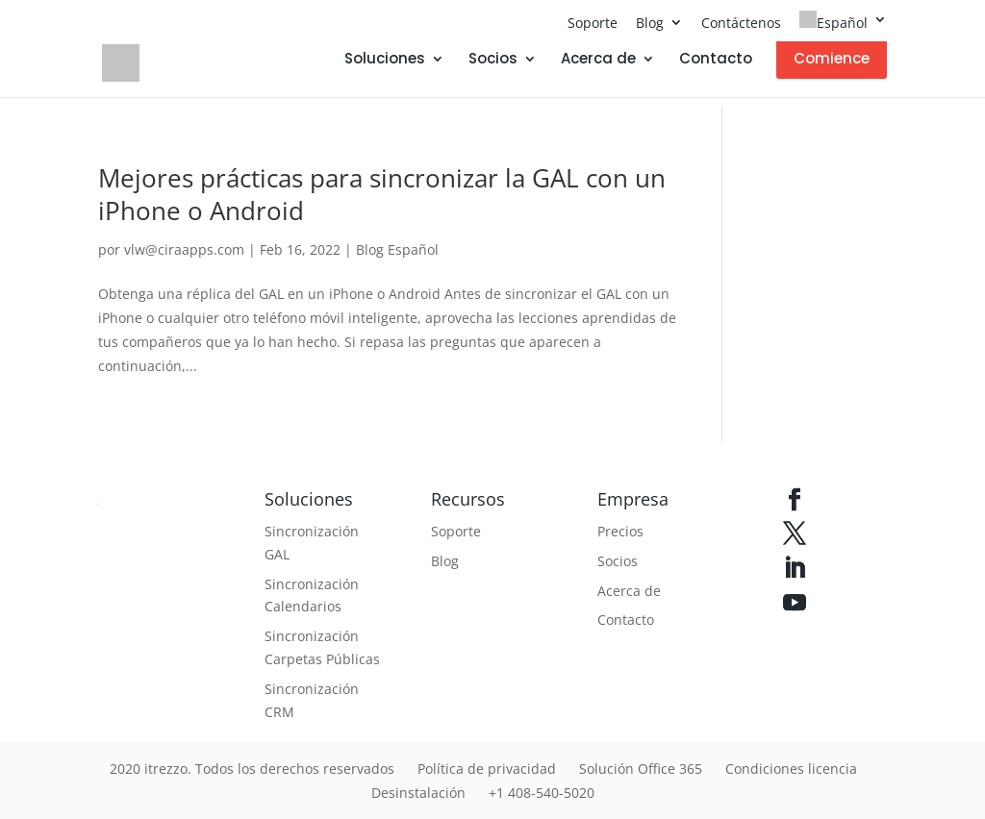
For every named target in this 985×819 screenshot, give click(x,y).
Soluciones (384, 60)
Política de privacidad (486, 768)
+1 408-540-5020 (541, 792)
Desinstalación (418, 792)
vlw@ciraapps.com (184, 249)
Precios (620, 531)
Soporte (593, 22)
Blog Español (397, 249)
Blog (650, 22)
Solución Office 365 (640, 768)
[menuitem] (843, 26)
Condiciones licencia (791, 768)
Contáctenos (741, 22)
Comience (832, 58)
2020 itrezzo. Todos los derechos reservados (252, 768)
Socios (493, 60)
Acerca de (598, 60)
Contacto (715, 60)
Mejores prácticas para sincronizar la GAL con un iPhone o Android (382, 194)
